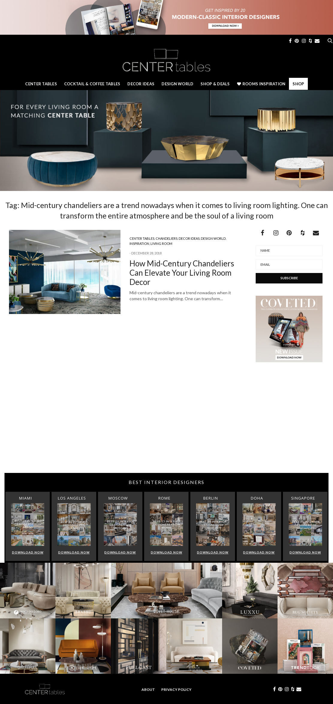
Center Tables (41, 83)
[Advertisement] (166, 425)
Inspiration (139, 243)
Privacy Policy (176, 689)
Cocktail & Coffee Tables (92, 83)
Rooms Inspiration (261, 83)
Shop (298, 83)
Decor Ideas (140, 83)
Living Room (161, 243)
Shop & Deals (215, 83)
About (148, 689)
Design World (177, 83)
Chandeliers (166, 238)
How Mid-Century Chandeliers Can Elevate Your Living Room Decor (181, 273)
